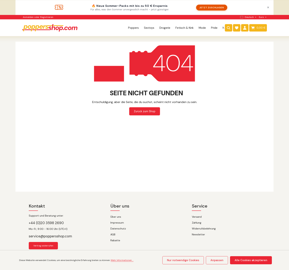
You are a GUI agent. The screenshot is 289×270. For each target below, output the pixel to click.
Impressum (117, 222)
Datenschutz (118, 228)
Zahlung (196, 222)
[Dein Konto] (244, 28)
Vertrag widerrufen (43, 245)
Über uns (115, 216)
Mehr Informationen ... (122, 260)
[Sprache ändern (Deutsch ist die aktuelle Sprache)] (248, 17)
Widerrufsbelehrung (204, 228)
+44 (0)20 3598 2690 (46, 223)
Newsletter (198, 234)
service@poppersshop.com (50, 236)
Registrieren (46, 17)
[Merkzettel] (236, 28)
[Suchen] (228, 28)
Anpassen (221, 260)
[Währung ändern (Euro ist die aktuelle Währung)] (262, 17)
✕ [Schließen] (268, 7)
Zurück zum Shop (144, 112)
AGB (112, 234)
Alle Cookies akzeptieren (252, 260)
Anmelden (28, 17)
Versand (197, 216)
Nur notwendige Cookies (189, 260)
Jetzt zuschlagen (211, 7)
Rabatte (115, 240)
